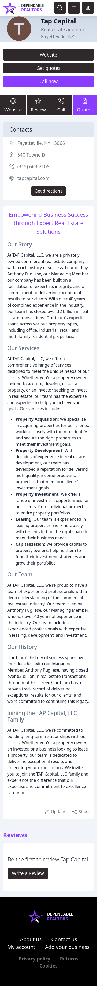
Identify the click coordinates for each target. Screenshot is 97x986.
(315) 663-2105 (33, 166)
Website (48, 55)
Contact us (64, 939)
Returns (69, 959)
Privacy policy (34, 959)
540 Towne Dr (32, 155)
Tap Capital (58, 21)
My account (21, 947)
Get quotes (48, 68)
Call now (48, 81)
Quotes (85, 105)
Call (61, 105)
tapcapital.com (33, 178)
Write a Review (28, 873)
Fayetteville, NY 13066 (41, 143)
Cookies (48, 966)
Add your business (67, 947)
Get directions (48, 191)
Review (38, 105)
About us (31, 939)
